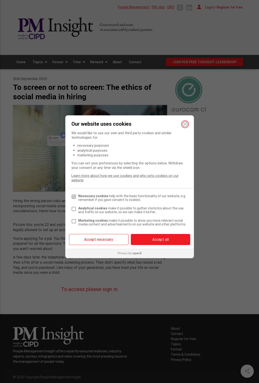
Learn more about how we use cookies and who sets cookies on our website (125, 177)
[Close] (185, 124)
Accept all (160, 239)
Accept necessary (98, 239)
